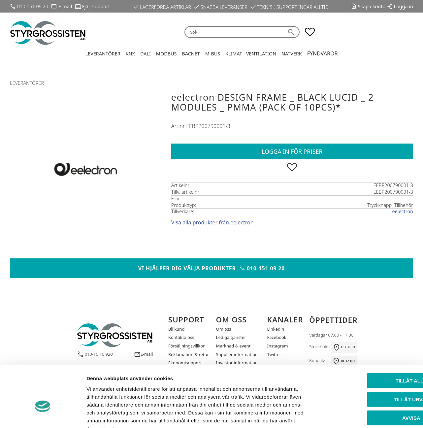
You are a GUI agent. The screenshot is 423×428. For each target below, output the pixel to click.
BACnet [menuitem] (191, 53)
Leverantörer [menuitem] (102, 53)
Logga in (403, 6)
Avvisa (368, 378)
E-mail (65, 6)
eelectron (402, 211)
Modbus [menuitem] (166, 53)
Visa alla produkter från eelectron (212, 222)
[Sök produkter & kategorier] (233, 32)
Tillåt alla (367, 341)
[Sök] (291, 32)
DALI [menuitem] (145, 53)
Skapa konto (372, 6)
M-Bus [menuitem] (212, 53)
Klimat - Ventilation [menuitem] (250, 53)
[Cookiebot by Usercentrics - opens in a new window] (43, 415)
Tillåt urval (367, 359)
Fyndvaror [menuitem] (322, 53)
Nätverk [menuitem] (291, 53)
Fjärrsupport (96, 6)
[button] (310, 32)
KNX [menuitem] (130, 53)
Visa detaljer (358, 415)
